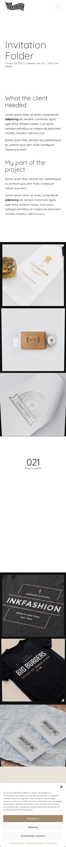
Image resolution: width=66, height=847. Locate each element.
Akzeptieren (33, 818)
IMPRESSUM (51, 843)
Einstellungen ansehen (33, 835)
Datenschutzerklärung (35, 843)
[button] (61, 786)
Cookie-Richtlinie (16, 843)
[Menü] (56, 6)
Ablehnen (33, 827)
